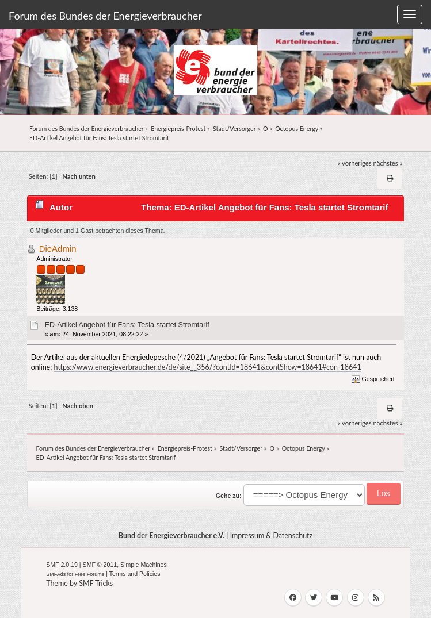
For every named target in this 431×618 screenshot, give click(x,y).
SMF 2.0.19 (62, 564)
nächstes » (388, 163)
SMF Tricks (96, 583)
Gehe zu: (229, 495)
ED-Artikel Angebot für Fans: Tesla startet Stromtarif (127, 325)
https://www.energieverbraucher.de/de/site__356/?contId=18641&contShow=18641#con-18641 (207, 367)
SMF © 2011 (100, 564)
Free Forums (90, 574)
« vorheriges (355, 163)
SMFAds (56, 574)
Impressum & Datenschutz (271, 535)
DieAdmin (58, 249)
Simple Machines (143, 564)
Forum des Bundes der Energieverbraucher (105, 15)
